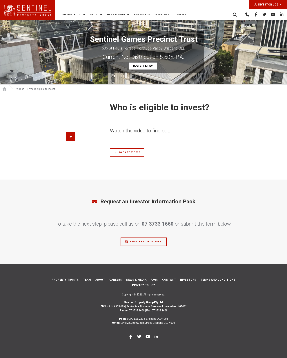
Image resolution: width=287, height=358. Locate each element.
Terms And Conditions (217, 279)
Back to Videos (127, 152)
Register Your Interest (143, 241)
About (94, 14)
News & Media (116, 14)
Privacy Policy (143, 285)
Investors (162, 14)
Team (87, 279)
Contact (140, 14)
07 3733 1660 (158, 224)
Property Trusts (65, 279)
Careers (180, 14)
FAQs (154, 279)
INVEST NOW (143, 66)
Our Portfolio (71, 14)
